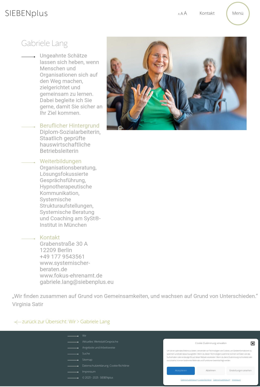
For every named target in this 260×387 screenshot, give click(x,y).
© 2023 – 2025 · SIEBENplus (97, 377)
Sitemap (87, 359)
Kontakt (207, 13)
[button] (253, 343)
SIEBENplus (26, 13)
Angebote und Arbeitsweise (98, 347)
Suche (86, 353)
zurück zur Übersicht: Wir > (51, 322)
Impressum (236, 380)
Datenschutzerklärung (221, 380)
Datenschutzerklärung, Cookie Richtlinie (196, 380)
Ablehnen (211, 370)
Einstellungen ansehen (240, 370)
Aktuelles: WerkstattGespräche (100, 341)
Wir (84, 335)
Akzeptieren (181, 370)
